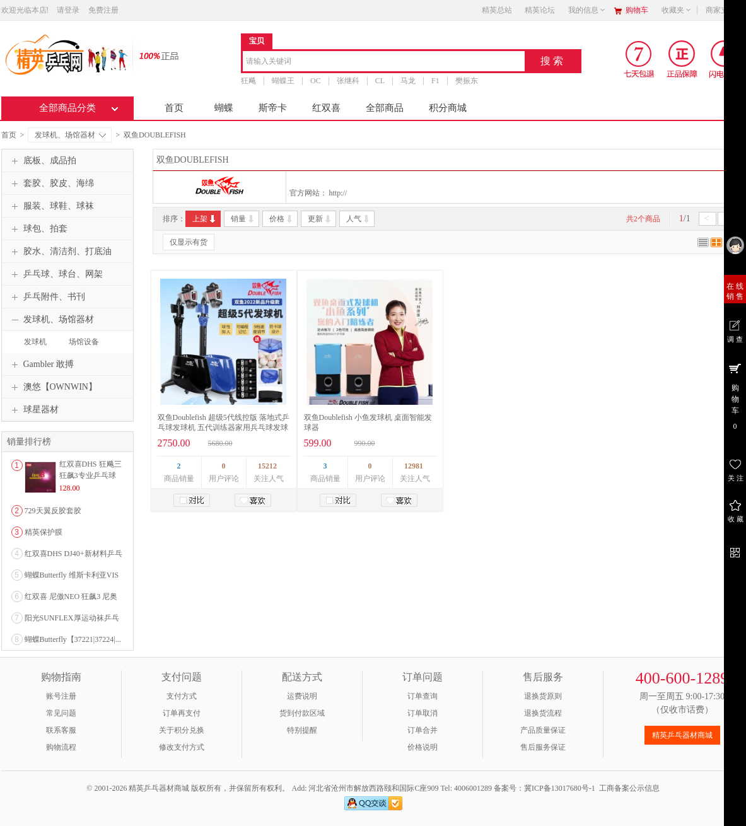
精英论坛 (540, 10)
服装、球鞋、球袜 (51, 206)
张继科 (347, 80)
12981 (413, 466)
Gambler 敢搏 (41, 364)
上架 (204, 218)
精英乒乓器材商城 (682, 735)
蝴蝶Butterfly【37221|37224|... (73, 639)
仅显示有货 (188, 242)
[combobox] (384, 62)
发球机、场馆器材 (70, 135)
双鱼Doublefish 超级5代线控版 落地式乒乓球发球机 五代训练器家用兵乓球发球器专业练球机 (223, 427)
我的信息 (587, 10)
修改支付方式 (181, 747)
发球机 (35, 341)
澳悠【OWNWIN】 (52, 387)
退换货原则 (543, 696)
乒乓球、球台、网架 (55, 274)
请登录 (68, 10)
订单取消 (422, 713)
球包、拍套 (37, 229)
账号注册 (61, 696)
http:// (338, 193)
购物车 (637, 10)
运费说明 (302, 696)
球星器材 (33, 410)
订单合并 (422, 730)
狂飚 (248, 80)
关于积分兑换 (181, 730)
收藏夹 (676, 10)
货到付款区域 (302, 713)
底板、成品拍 (42, 161)
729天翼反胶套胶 (53, 510)
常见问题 (61, 713)
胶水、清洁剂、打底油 (60, 252)
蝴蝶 (223, 108)
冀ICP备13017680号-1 (559, 788)
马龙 (408, 80)
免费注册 (103, 10)
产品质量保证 (543, 730)
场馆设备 (84, 341)
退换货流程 (543, 713)
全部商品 (385, 108)
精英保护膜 (43, 532)
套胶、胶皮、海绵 (51, 183)
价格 (281, 218)
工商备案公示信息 (629, 788)
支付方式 (181, 696)
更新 (320, 218)
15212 (267, 466)
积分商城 (448, 108)
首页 (174, 108)
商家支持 (724, 10)
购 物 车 (735, 396)
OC (315, 80)
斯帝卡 (273, 108)
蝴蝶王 (283, 80)
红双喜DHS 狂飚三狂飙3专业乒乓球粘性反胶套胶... (90, 475)
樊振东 (466, 80)
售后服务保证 (543, 747)
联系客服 (61, 730)
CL (379, 80)
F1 (435, 80)
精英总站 (497, 10)
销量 (243, 218)
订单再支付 (182, 713)
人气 (358, 218)
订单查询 (422, 696)
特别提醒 (302, 730)
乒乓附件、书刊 (46, 297)
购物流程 (61, 747)
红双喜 (326, 108)
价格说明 (422, 747)
